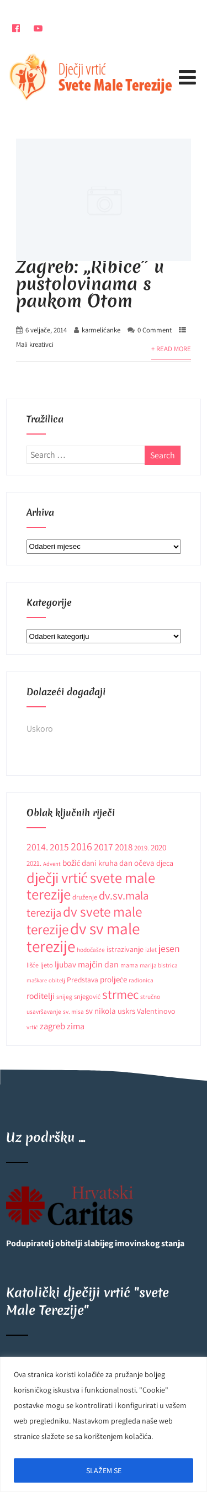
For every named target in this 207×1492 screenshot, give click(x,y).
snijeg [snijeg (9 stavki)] (64, 996)
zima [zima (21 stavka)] (75, 1026)
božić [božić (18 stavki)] (71, 862)
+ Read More (171, 348)
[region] (103, 1424)
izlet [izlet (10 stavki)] (151, 949)
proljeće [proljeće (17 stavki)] (114, 979)
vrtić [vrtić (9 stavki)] (32, 1027)
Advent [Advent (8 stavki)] (52, 863)
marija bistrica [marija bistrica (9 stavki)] (159, 965)
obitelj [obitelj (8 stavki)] (57, 980)
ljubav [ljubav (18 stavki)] (65, 964)
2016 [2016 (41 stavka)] (81, 846)
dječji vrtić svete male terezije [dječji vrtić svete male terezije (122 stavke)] (91, 886)
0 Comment (154, 330)
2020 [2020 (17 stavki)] (158, 847)
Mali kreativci (35, 344)
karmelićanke (101, 330)
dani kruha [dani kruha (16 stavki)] (100, 863)
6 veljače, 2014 (46, 330)
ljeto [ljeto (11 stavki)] (46, 965)
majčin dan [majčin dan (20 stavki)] (98, 964)
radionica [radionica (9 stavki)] (141, 980)
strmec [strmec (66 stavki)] (120, 994)
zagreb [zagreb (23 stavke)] (52, 1026)
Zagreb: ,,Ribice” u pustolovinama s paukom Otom (90, 284)
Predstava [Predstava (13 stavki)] (82, 980)
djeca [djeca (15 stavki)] (164, 863)
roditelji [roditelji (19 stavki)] (40, 995)
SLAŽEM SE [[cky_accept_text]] (103, 1470)
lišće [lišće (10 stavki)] (32, 965)
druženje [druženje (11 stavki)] (84, 897)
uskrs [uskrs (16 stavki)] (126, 1011)
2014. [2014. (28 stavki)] (37, 846)
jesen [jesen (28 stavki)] (169, 948)
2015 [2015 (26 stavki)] (59, 846)
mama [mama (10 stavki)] (129, 965)
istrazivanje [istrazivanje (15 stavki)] (125, 949)
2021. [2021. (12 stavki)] (33, 863)
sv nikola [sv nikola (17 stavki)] (101, 1011)
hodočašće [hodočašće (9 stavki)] (91, 949)
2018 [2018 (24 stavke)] (123, 847)
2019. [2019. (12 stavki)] (141, 848)
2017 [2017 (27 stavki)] (103, 846)
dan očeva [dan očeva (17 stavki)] (137, 863)
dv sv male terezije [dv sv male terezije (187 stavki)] (83, 937)
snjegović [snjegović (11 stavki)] (87, 996)
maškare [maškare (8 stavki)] (36, 980)
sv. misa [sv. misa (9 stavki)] (73, 1011)
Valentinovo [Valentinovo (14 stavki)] (156, 1011)
